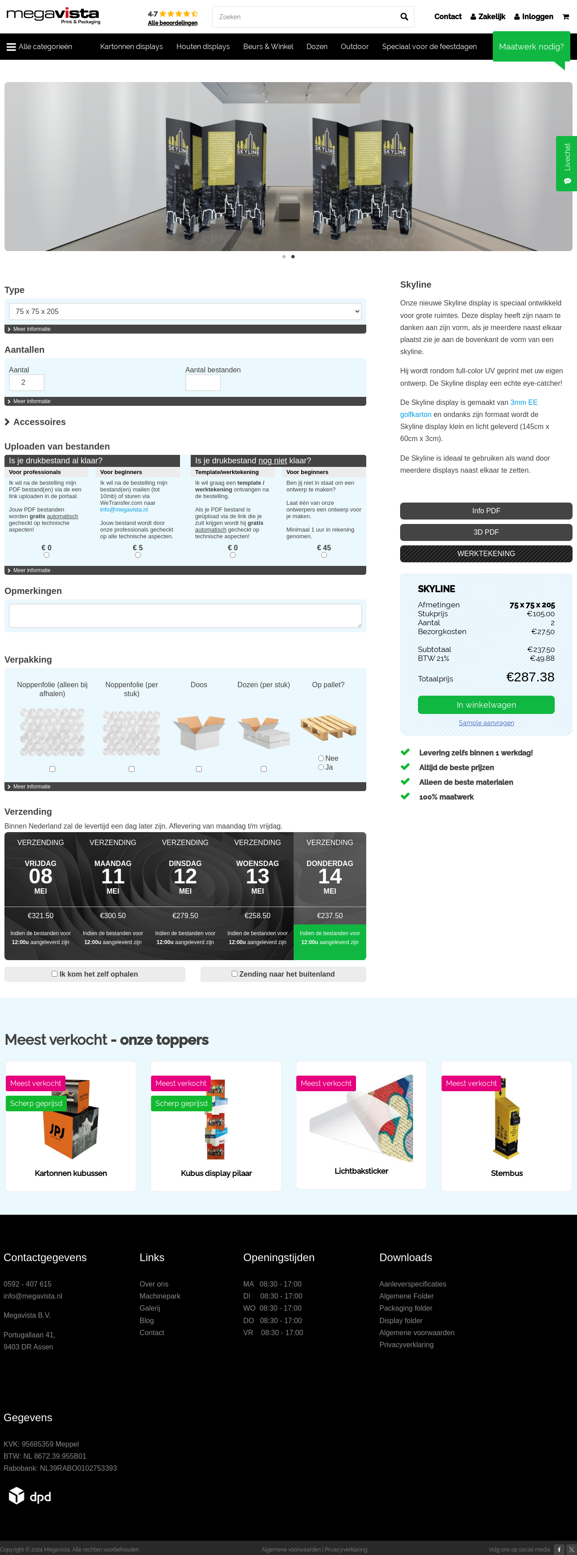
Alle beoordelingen (172, 23)
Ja (325, 767)
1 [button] (284, 256)
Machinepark (159, 1296)
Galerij (149, 1308)
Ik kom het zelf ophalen (95, 974)
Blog (146, 1320)
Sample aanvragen (486, 722)
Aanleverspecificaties (412, 1284)
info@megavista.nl (124, 509)
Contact (448, 16)
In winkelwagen (486, 704)
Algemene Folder (406, 1296)
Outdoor (355, 46)
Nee (328, 758)
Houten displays (203, 46)
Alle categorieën (39, 46)
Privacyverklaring (406, 1345)
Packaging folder (405, 1308)
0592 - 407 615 (28, 1284)
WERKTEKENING (487, 553)
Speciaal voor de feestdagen (429, 46)
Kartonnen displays (131, 46)
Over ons (153, 1284)
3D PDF (486, 532)
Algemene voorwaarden (416, 1332)
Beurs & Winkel (268, 46)
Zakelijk (488, 16)
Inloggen (533, 16)
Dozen (317, 46)
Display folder (400, 1320)
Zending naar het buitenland (283, 974)
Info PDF (486, 511)
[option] (288, 166)
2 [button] (293, 256)
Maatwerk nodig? (531, 46)
